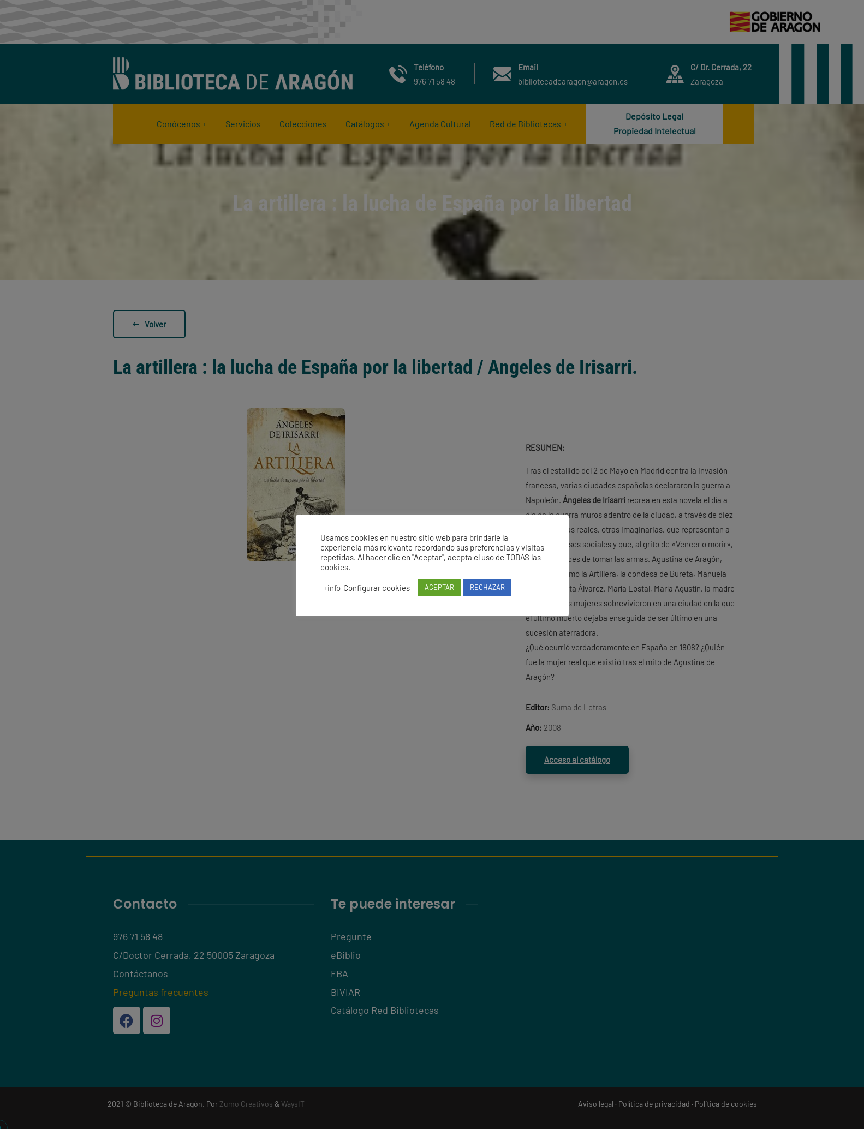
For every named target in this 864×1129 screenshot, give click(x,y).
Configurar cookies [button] (376, 588)
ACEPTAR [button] (439, 587)
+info (332, 588)
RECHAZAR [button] (487, 587)
